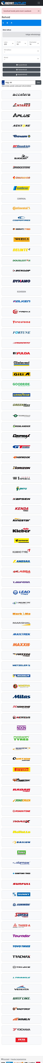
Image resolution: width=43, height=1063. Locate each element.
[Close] (38, 11)
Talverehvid (21, 70)
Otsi (38, 82)
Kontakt (6, 1059)
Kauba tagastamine (18, 1059)
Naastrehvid (21, 74)
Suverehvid (21, 65)
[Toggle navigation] (39, 3)
